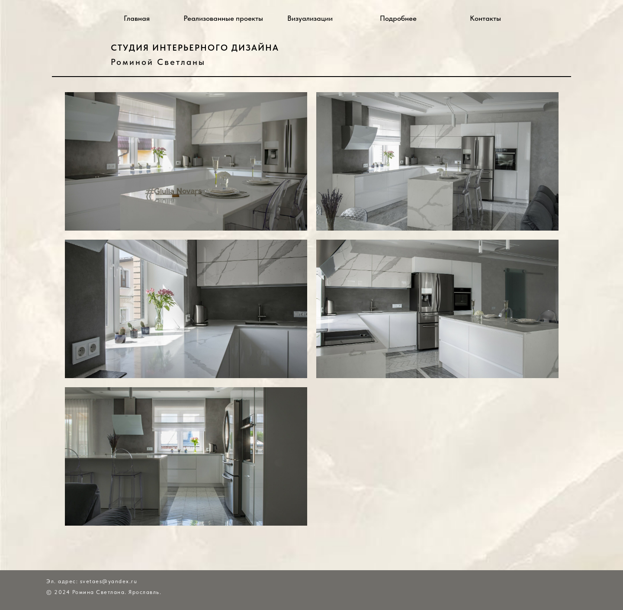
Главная (137, 18)
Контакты (485, 18)
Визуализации (310, 18)
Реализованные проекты (223, 18)
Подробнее (398, 18)
